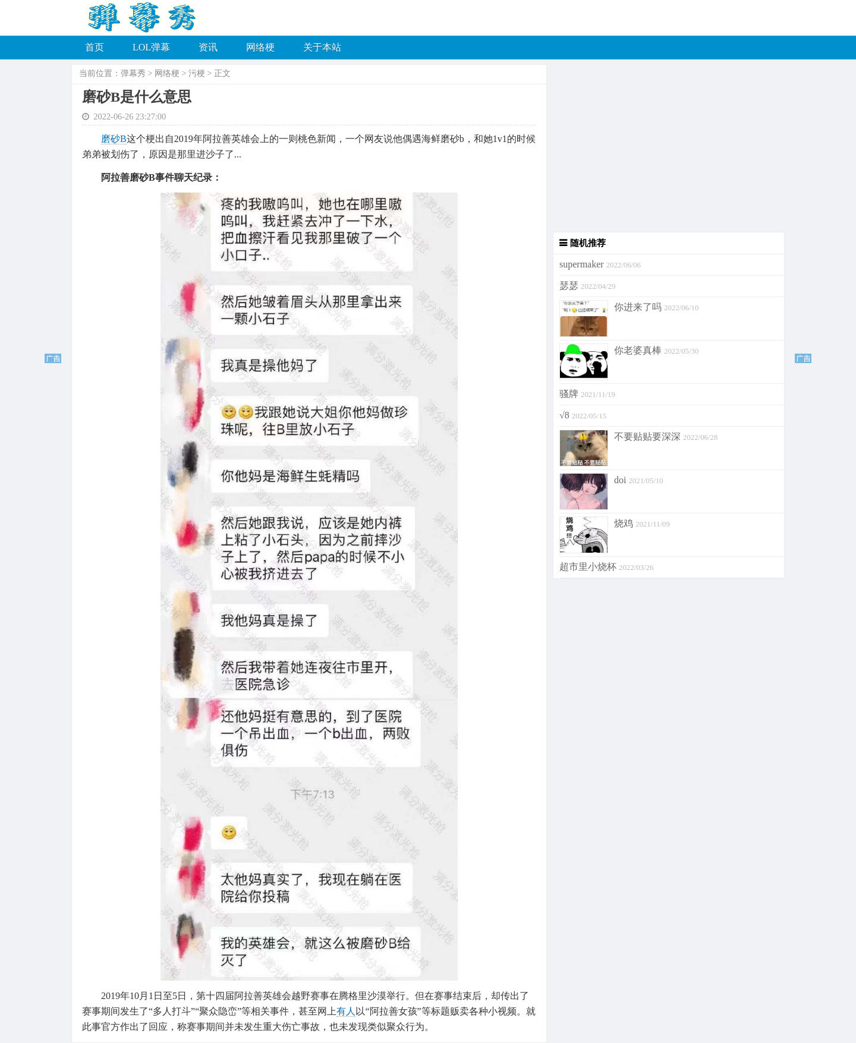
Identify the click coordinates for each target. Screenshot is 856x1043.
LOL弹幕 (151, 47)
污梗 (196, 73)
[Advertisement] (666, 148)
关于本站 (322, 47)
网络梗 (260, 47)
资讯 (208, 47)
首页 (94, 47)
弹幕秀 (133, 73)
